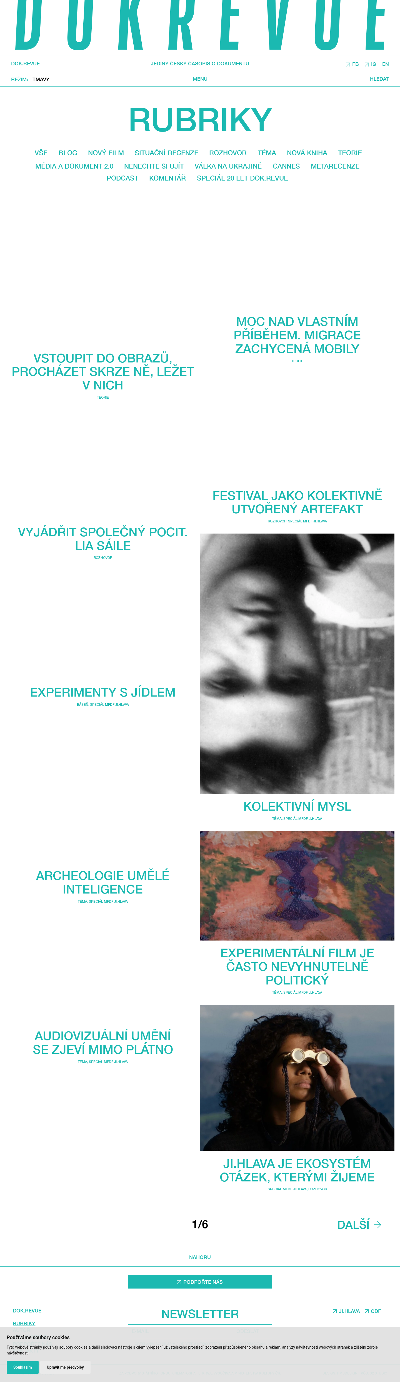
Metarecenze (335, 166)
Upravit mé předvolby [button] (65, 1367)
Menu (200, 79)
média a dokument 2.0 (74, 166)
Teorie (350, 153)
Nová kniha (307, 153)
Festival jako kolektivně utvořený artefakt (297, 502)
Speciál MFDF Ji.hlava (109, 704)
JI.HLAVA (349, 1311)
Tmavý (40, 79)
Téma (267, 153)
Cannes (286, 166)
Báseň (82, 704)
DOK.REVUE (25, 63)
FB (355, 64)
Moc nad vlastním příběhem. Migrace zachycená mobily (297, 335)
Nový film (106, 153)
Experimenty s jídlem (103, 692)
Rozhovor (228, 153)
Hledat (379, 79)
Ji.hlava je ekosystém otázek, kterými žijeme (297, 1170)
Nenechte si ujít (154, 166)
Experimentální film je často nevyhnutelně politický (297, 966)
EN (385, 64)
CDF (376, 1311)
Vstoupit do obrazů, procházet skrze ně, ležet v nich (103, 372)
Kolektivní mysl (297, 806)
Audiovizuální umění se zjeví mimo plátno (103, 1042)
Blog (68, 153)
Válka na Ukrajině (228, 166)
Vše (41, 153)
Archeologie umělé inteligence (102, 882)
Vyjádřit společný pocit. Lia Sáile (103, 538)
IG (373, 64)
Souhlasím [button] (22, 1367)
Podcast (122, 178)
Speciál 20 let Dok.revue (242, 178)
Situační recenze (166, 153)
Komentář (167, 178)
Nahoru (200, 1257)
